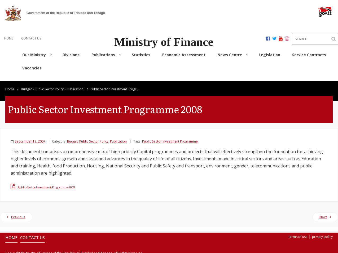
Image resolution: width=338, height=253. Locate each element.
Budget (26, 86)
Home (10, 86)
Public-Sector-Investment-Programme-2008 (46, 184)
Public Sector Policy (49, 86)
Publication (75, 86)
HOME (8, 38)
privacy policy (322, 233)
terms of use (298, 233)
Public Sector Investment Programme (170, 138)
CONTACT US (31, 38)
